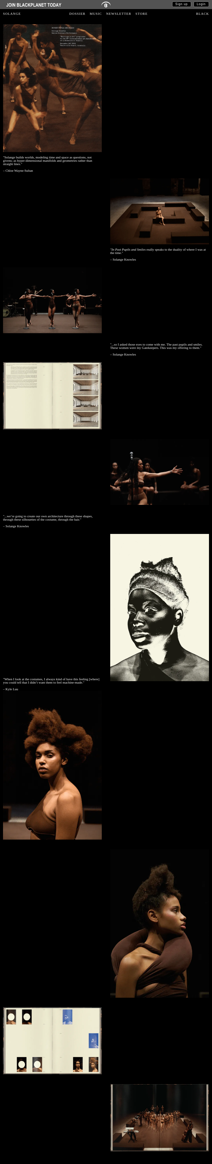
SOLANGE (12, 13)
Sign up (181, 4)
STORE (142, 13)
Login (201, 4)
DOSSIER (77, 13)
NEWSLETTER (118, 13)
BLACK (202, 13)
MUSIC (96, 13)
